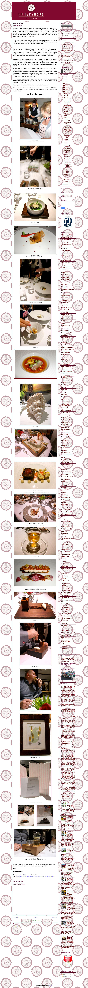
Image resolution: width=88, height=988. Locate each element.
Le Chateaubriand (65, 429)
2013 (64, 95)
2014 (64, 93)
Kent (62, 417)
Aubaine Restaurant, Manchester (67, 176)
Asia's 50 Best (64, 260)
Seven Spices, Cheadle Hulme (67, 151)
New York (63, 494)
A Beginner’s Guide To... (67, 244)
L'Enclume (64, 422)
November (67, 101)
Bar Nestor (64, 274)
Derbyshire (64, 328)
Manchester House (66, 455)
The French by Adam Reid (67, 600)
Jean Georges (64, 412)
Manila (63, 457)
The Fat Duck (53, 876)
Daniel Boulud (64, 325)
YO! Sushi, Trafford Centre (66, 171)
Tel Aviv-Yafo (64, 580)
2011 (64, 184)
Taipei (62, 578)
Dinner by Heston (65, 332)
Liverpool (63, 442)
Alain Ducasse (65, 253)
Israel (62, 392)
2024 (64, 77)
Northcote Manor (65, 509)
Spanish (63, 566)
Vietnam (63, 623)
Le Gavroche (64, 432)
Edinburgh (64, 335)
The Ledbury (64, 607)
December (67, 99)
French (63, 359)
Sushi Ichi (63, 576)
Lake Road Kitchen (66, 424)
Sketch (63, 559)
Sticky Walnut (64, 573)
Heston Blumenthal (30, 876)
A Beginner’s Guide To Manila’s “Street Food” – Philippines (68, 660)
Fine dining (25, 876)
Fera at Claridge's (65, 344)
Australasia (67, 156)
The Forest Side (65, 597)
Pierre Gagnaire (65, 528)
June (65, 111)
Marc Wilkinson (65, 459)
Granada (63, 369)
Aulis (62, 265)
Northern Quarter (65, 511)
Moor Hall (63, 479)
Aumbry (63, 267)
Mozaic (63, 481)
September (67, 105)
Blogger (50, 985)
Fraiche (63, 354)
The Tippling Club (65, 615)
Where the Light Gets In (67, 632)
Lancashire (64, 427)
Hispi (62, 382)
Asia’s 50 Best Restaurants (67, 53)
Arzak (62, 257)
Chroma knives (65, 314)
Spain (62, 563)
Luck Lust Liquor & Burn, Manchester (70, 865)
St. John (63, 571)
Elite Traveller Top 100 (66, 337)
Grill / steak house (65, 374)
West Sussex (64, 630)
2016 (64, 89)
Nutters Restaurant (66, 514)
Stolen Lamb (67, 158)
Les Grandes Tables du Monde (40, 876)
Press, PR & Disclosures (67, 62)
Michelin (48, 876)
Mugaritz (63, 487)
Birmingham (64, 282)
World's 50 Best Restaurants (18, 877)
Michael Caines (65, 464)
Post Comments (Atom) (37, 920)
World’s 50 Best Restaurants (68, 50)
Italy (62, 396)
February (66, 179)
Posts (64, 974)
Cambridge (64, 300)
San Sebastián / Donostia (67, 538)
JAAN (62, 399)
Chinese (63, 312)
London (63, 445)
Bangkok (63, 272)
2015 (64, 91)
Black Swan (64, 284)
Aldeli (65, 154)
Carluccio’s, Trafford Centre (67, 136)
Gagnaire (63, 361)
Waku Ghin (64, 625)
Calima (63, 297)
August (66, 107)
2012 (64, 97)
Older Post (54, 917)
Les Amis (63, 434)
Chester (63, 305)
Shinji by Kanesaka (66, 546)
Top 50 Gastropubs (66, 618)
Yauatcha (63, 646)
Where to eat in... (65, 635)
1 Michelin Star (65, 234)
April (65, 115)
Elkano (63, 340)
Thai (62, 583)
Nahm (62, 490)
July (65, 109)
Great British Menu (66, 371)
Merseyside (64, 462)
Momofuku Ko (64, 474)
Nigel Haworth (64, 497)
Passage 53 (64, 524)
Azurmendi (64, 269)
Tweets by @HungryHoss (18, 926)
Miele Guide (64, 469)
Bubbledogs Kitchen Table (68, 289)
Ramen (63, 536)
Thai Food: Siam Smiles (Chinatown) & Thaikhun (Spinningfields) (71, 924)
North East (64, 504)
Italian (62, 394)
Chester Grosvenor (66, 307)
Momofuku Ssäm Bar (66, 476)
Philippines (64, 526)
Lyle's (62, 447)
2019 (64, 83)
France (63, 357)
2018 (64, 85)
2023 (64, 79)
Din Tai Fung (64, 330)
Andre (62, 255)
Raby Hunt (64, 533)
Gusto (65, 143)
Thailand (63, 585)
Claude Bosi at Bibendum (67, 317)
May (65, 113)
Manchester (64, 452)
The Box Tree (64, 588)
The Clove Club (65, 592)
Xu (62, 643)
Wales (62, 628)
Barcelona (63, 277)
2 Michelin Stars (65, 237)
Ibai (62, 384)
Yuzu (62, 651)
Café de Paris (64, 295)
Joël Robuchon (65, 415)
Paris (62, 519)
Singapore (63, 556)
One (62, 516)
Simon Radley (64, 549)
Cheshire (63, 302)
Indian (62, 389)
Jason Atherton (65, 410)
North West (64, 507)
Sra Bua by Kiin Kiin (66, 568)
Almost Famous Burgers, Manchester (71, 878)
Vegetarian (64, 620)
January (66, 181)
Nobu (62, 502)
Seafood (63, 544)
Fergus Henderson (66, 347)
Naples (63, 492)
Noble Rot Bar (64, 499)
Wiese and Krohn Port (66, 637)
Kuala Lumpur (64, 419)
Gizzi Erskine (64, 364)
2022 (64, 81)
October (66, 103)
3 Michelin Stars (19, 876)
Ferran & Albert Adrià (66, 349)
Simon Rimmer (65, 551)
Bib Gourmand (65, 279)
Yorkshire (63, 648)
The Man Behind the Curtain (67, 784)
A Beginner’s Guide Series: (67, 42)
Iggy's (62, 387)
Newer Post (15, 917)
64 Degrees (64, 242)
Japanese (63, 407)
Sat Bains (63, 542)
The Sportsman (65, 613)
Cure (62, 323)
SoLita (63, 561)
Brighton (63, 286)
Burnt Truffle (64, 292)
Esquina (63, 342)
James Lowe (64, 401)
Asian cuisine (64, 262)
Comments (65, 976)
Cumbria (63, 320)
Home (35, 917)
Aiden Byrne (64, 250)
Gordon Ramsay (65, 366)
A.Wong (63, 248)
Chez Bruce (64, 309)
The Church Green (66, 590)
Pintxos (63, 531)
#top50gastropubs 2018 (66, 44)
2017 (64, 87)
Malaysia (63, 450)
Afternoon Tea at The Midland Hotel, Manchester (67, 125)
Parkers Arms (64, 521)
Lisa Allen (63, 440)
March (66, 117)
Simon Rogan (64, 554)
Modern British (65, 471)
